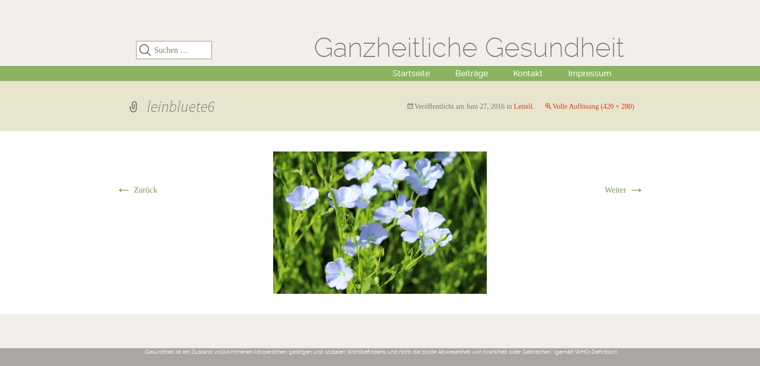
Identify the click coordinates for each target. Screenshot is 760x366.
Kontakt (528, 73)
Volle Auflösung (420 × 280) (593, 106)
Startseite (411, 73)
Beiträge (471, 73)
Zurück (136, 190)
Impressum (589, 73)
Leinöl (523, 106)
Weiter (625, 190)
